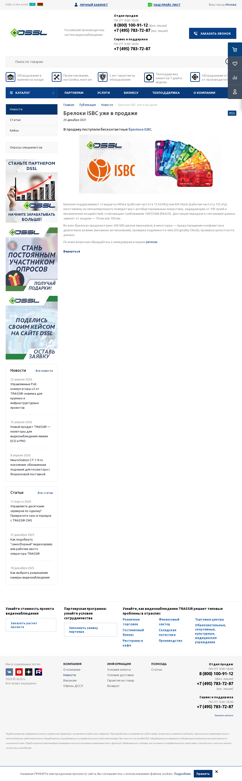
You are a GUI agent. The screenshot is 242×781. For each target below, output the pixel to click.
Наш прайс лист (167, 4)
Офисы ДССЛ (73, 685)
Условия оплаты (119, 669)
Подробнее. (182, 774)
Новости (69, 675)
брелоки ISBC (140, 129)
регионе (151, 242)
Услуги (103, 92)
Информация (119, 663)
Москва (230, 4)
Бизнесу (131, 92)
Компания (72, 663)
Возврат (113, 685)
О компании (204, 92)
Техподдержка (166, 92)
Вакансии (70, 680)
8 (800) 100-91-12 (131, 25)
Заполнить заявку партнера (83, 629)
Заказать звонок (215, 33)
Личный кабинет (94, 4)
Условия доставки (120, 675)
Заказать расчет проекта (24, 624)
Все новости (44, 370)
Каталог (22, 92)
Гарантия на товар (120, 680)
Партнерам (74, 92)
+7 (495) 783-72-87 (132, 30)
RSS (232, 113)
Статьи (156, 669)
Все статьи (45, 492)
